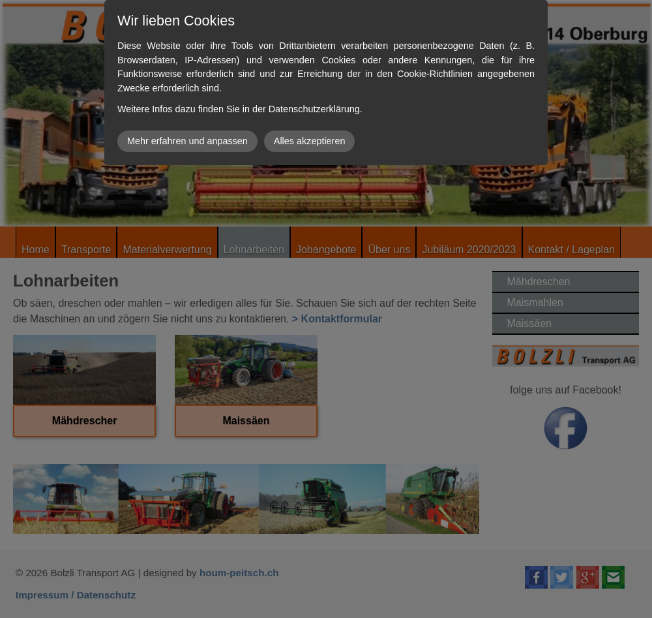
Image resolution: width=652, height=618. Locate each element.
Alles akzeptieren (310, 141)
